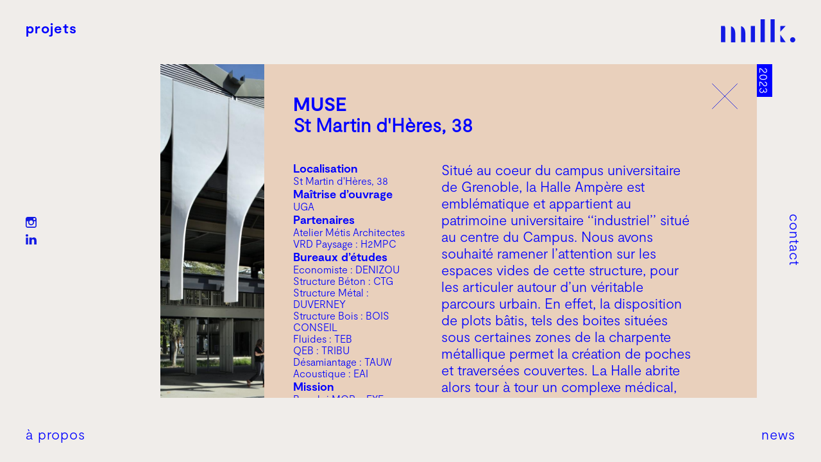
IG (31, 222)
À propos (55, 433)
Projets (51, 27)
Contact (795, 240)
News (778, 433)
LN (31, 239)
